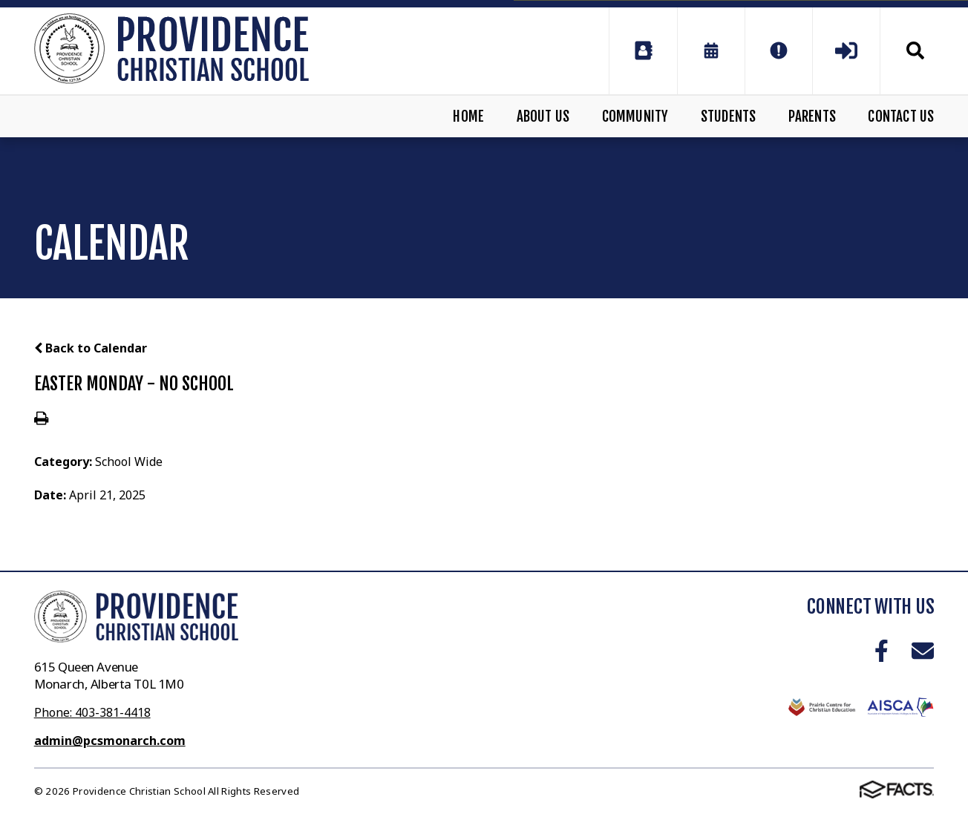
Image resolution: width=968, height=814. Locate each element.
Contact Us (901, 116)
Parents (812, 116)
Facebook (881, 651)
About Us (543, 116)
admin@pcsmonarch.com (110, 740)
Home (468, 116)
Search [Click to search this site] (915, 50)
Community (635, 116)
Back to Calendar (90, 348)
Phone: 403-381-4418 (92, 712)
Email (923, 651)
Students (728, 116)
